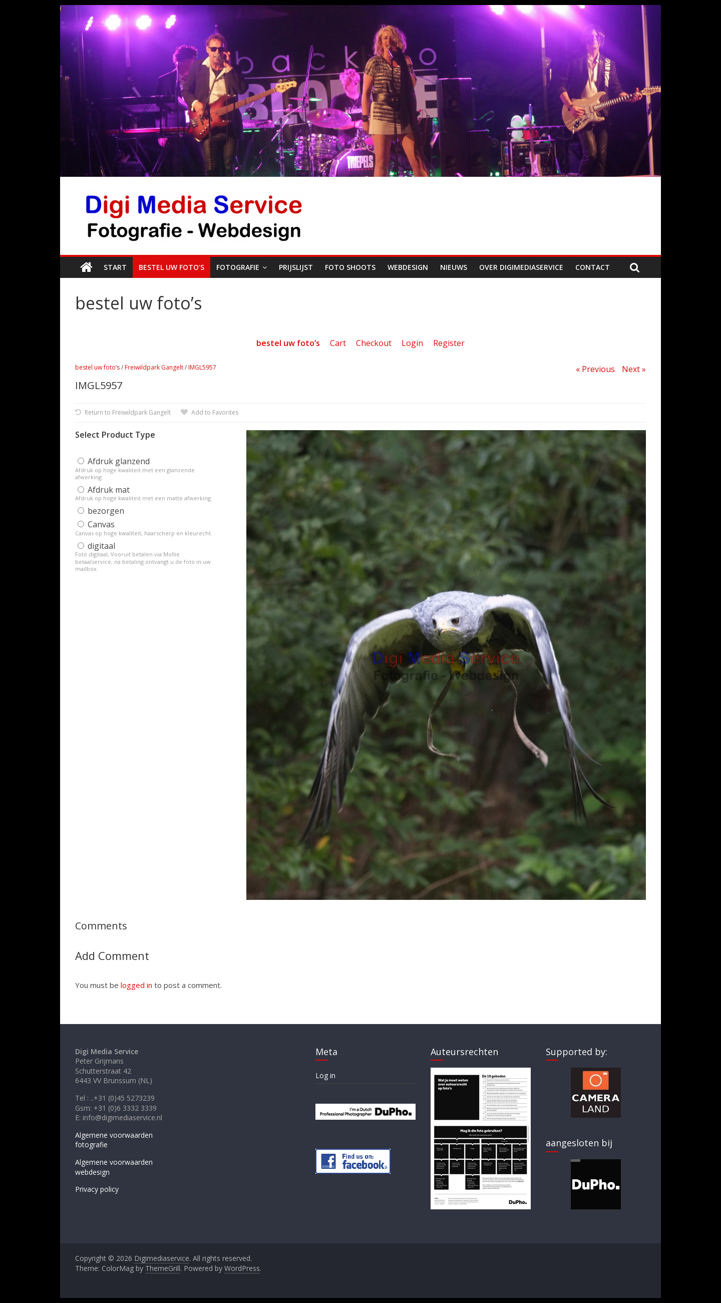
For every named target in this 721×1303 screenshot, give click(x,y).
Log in (325, 1075)
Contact (592, 267)
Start (115, 267)
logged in (136, 985)
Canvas (96, 524)
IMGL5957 (202, 367)
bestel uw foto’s (97, 367)
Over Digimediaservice (521, 267)
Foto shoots (350, 267)
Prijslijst (296, 267)
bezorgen (101, 510)
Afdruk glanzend (114, 461)
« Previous (595, 369)
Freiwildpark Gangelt (154, 367)
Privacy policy (97, 1189)
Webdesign (408, 267)
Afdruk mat (104, 489)
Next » (634, 369)
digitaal (96, 545)
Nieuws (453, 267)
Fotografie (237, 267)
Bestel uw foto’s (171, 267)
